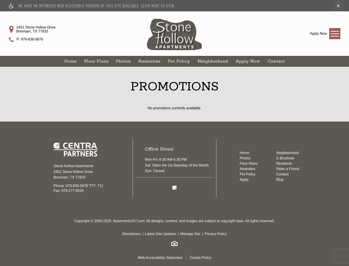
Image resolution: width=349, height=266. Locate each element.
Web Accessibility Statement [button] (160, 258)
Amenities (149, 61)
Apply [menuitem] (244, 179)
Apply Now (247, 61)
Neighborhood (213, 61)
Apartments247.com (129, 221)
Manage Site (190, 234)
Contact (276, 61)
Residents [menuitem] (284, 163)
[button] (338, 5)
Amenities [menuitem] (247, 169)
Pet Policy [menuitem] (248, 174)
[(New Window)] (174, 187)
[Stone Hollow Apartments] (174, 30)
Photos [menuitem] (245, 158)
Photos (123, 61)
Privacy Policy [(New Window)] (216, 234)
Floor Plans (96, 61)
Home (70, 61)
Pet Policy (179, 61)
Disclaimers (131, 234)
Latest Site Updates (160, 234)
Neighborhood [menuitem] (287, 153)
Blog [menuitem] (279, 179)
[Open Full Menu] (334, 33)
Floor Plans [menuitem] (249, 163)
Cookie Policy (200, 258)
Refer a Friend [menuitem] (287, 169)
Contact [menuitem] (282, 174)
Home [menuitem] (244, 153)
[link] (318, 33)
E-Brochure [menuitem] (285, 158)
